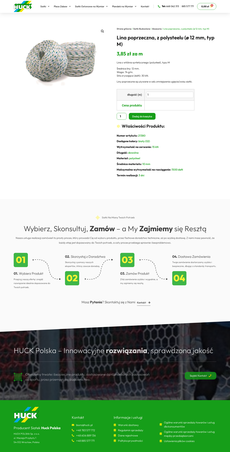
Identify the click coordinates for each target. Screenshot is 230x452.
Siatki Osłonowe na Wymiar (91, 6)
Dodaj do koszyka (142, 116)
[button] (102, 31)
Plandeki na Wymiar (124, 6)
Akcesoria (157, 28)
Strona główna (124, 28)
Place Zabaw (62, 6)
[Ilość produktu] (121, 116)
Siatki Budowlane (141, 28)
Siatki (44, 6)
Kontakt (145, 6)
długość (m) (134, 94)
